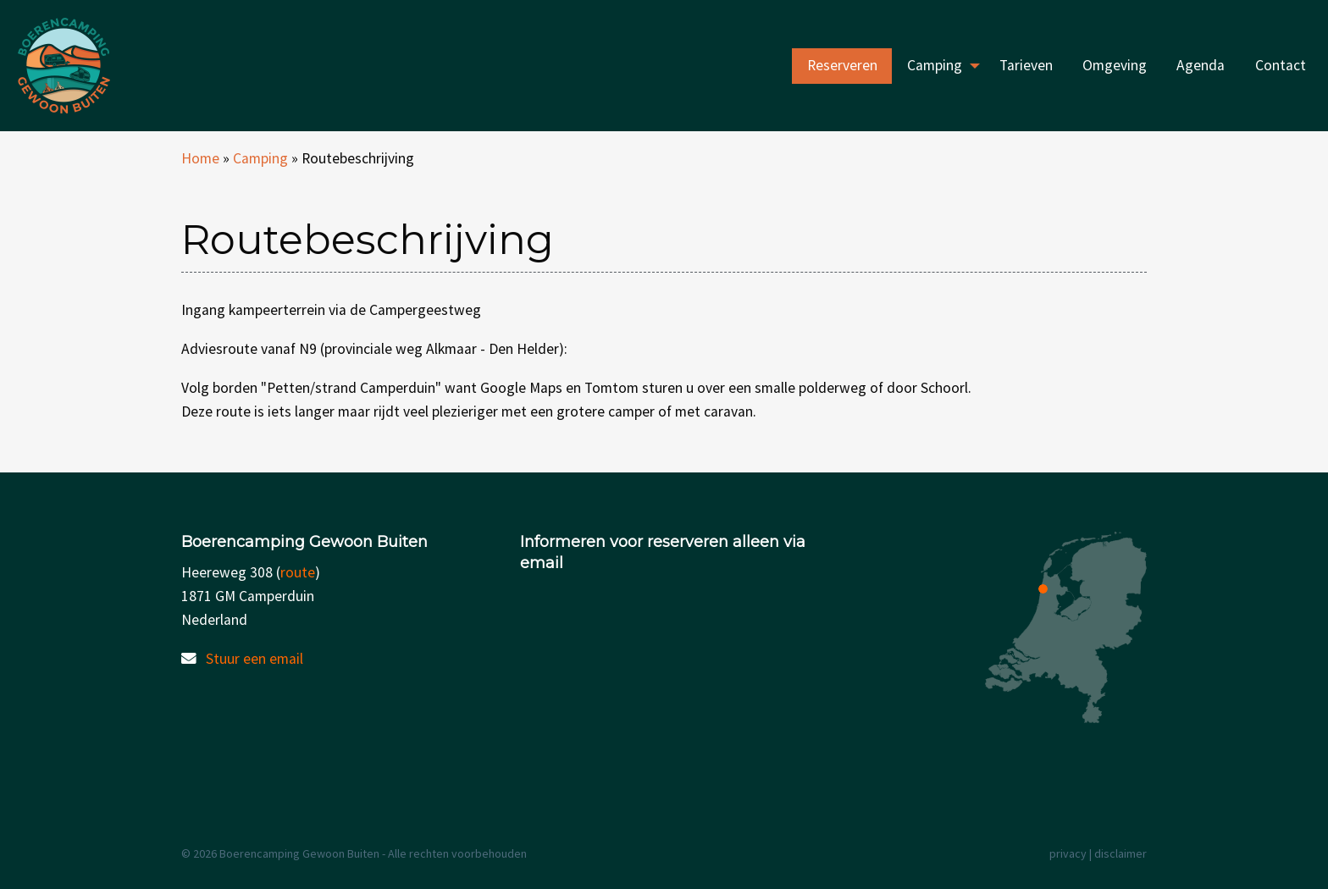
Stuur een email (254, 658)
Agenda (1200, 65)
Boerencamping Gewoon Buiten (113, 65)
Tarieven (1026, 65)
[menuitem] (842, 66)
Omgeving (1114, 65)
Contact (1280, 65)
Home (200, 158)
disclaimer (1120, 853)
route (297, 572)
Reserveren (842, 65)
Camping (934, 65)
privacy (1068, 853)
